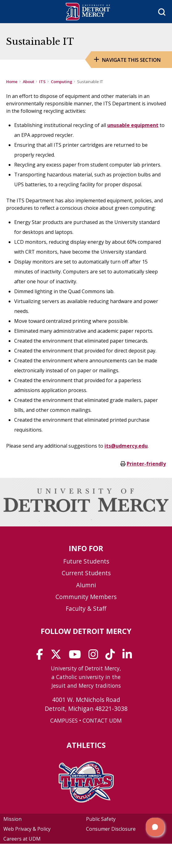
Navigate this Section (131, 60)
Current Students (86, 573)
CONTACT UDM (102, 720)
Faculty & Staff (86, 608)
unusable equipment (132, 125)
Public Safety (101, 819)
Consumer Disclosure (111, 828)
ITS (42, 81)
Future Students (86, 561)
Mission (12, 819)
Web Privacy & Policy (27, 828)
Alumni (86, 585)
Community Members (86, 597)
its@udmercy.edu (126, 445)
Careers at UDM (22, 838)
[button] (155, 827)
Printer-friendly (146, 463)
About (28, 81)
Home (12, 81)
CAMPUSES (64, 720)
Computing (61, 81)
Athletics (86, 745)
